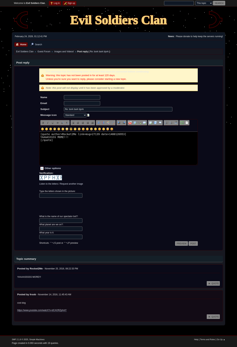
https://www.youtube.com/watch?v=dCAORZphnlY (42, 310)
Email (43, 103)
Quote (213, 283)
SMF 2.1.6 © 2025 (20, 339)
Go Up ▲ (221, 339)
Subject (44, 109)
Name (43, 97)
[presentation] (67, 206)
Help (196, 339)
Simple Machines (36, 339)
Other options (53, 168)
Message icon (48, 115)
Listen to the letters (48, 184)
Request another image (71, 184)
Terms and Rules (207, 339)
